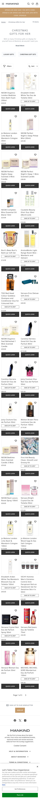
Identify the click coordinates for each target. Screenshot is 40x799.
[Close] (37, 766)
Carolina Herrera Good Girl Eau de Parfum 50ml (8, 381)
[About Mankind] (20, 757)
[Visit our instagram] (25, 720)
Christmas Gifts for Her (19, 32)
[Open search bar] (28, 4)
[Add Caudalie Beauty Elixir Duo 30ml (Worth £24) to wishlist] (35, 193)
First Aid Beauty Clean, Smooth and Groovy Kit (29, 460)
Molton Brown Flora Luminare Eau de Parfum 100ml (29, 422)
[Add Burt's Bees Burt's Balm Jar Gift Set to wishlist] (15, 233)
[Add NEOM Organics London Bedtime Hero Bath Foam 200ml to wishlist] (15, 75)
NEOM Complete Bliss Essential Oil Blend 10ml (9, 212)
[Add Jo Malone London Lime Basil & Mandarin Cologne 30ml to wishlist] (15, 116)
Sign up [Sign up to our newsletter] (20, 710)
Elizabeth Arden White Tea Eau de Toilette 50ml (28, 95)
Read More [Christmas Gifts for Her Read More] (20, 46)
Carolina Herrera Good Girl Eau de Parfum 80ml (28, 341)
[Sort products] (33, 66)
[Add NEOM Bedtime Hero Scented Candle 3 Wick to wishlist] (15, 440)
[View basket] (37, 4)
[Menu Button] (3, 4)
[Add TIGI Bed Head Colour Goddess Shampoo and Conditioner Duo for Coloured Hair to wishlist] (15, 276)
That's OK (20, 795)
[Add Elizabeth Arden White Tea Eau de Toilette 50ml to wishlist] (35, 75)
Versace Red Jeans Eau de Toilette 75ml (29, 629)
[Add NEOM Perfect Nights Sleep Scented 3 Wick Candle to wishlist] (15, 154)
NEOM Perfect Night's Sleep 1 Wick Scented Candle (30, 174)
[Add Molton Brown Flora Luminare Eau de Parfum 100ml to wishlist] (35, 402)
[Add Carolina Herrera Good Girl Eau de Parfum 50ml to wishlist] (15, 362)
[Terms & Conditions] (20, 762)
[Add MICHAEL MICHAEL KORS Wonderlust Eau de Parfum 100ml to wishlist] (35, 650)
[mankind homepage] (12, 4)
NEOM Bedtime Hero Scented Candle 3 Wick (8, 460)
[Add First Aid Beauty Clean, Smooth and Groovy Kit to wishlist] (35, 440)
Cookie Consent (20, 745)
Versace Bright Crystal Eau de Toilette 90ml (27, 500)
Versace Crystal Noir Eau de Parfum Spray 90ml (10, 629)
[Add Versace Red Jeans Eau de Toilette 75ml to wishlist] (35, 610)
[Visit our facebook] (14, 720)
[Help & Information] (20, 751)
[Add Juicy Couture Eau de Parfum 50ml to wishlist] (15, 402)
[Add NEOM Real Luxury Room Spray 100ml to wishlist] (15, 481)
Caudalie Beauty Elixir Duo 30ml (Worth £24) (28, 212)
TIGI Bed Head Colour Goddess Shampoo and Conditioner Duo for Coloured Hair (10, 298)
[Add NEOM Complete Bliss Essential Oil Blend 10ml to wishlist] (15, 193)
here (3, 785)
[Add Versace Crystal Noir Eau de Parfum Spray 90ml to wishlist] (15, 610)
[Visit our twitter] (20, 720)
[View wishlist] (32, 4)
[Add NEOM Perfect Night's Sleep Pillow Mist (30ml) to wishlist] (35, 116)
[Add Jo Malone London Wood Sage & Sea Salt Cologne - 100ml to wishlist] (35, 521)
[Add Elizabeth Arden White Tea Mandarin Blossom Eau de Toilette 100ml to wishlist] (15, 559)
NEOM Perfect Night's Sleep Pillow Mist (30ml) (29, 135)
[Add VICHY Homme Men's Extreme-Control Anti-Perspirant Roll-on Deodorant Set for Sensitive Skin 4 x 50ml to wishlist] (35, 559)
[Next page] (26, 695)
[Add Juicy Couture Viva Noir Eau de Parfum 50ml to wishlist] (35, 362)
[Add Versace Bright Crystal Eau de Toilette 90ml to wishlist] (35, 481)
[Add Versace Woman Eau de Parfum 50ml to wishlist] (15, 650)
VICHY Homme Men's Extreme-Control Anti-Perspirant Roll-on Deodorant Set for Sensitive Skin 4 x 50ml (29, 584)
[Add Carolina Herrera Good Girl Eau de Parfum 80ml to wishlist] (35, 321)
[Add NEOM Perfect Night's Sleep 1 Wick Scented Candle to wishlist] (35, 154)
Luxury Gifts (9, 54)
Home (3, 22)
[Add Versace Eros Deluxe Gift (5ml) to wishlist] (35, 276)
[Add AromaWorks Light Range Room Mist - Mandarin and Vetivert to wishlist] (35, 233)
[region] (20, 781)
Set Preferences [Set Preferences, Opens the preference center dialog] (20, 789)
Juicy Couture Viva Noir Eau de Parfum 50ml (29, 381)
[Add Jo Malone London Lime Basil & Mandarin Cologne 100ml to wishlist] (15, 521)
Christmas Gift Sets (28, 54)
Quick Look (10, 109)
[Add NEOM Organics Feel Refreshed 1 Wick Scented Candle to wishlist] (15, 321)
